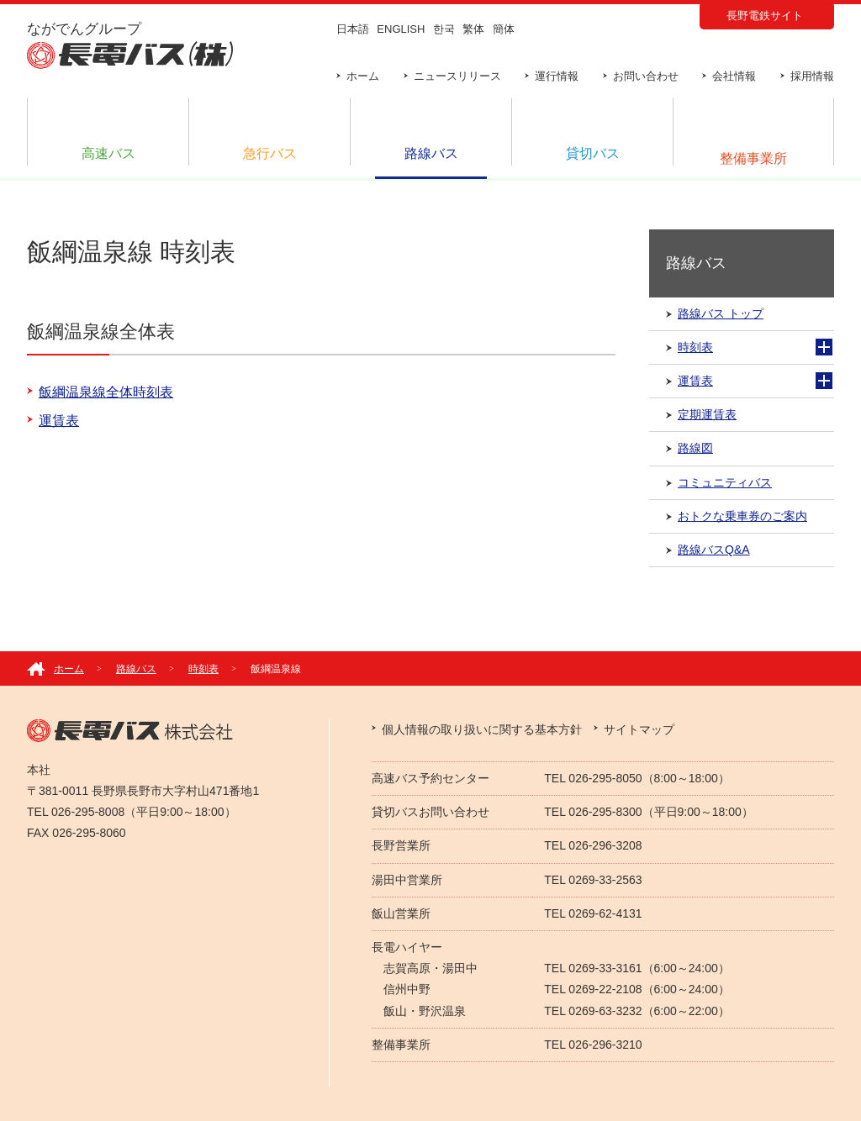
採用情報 (812, 76)
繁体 (473, 29)
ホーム (362, 76)
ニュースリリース (457, 76)
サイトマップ (639, 729)
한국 (444, 29)
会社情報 (734, 76)
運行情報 (556, 76)
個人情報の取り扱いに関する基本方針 (482, 729)
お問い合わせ (646, 76)
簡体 (504, 29)
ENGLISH (401, 29)
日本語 (352, 29)
